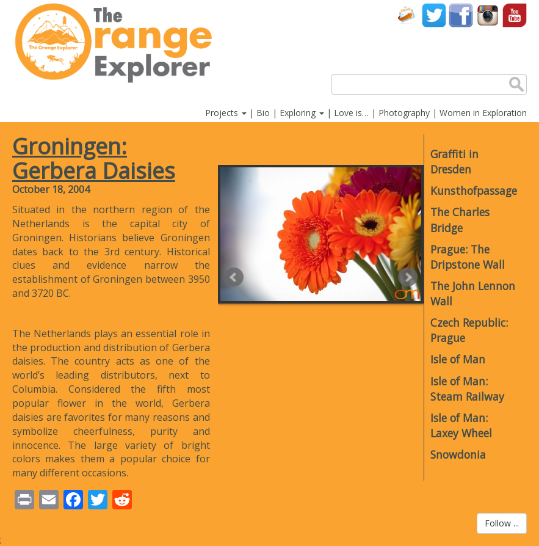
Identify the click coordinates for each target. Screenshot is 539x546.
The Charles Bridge (460, 220)
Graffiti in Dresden (454, 162)
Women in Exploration (483, 112)
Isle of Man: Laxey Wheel (461, 425)
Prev (234, 277)
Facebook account (461, 15)
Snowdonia (458, 454)
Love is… (351, 112)
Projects (226, 112)
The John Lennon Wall (472, 293)
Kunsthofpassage (472, 190)
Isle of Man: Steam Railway (467, 389)
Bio (263, 112)
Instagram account (488, 15)
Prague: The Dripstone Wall (467, 257)
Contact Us (407, 15)
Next (408, 277)
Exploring (302, 112)
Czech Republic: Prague (469, 330)
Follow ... (502, 523)
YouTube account (514, 15)
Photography (404, 112)
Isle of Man (457, 359)
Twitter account (434, 15)
